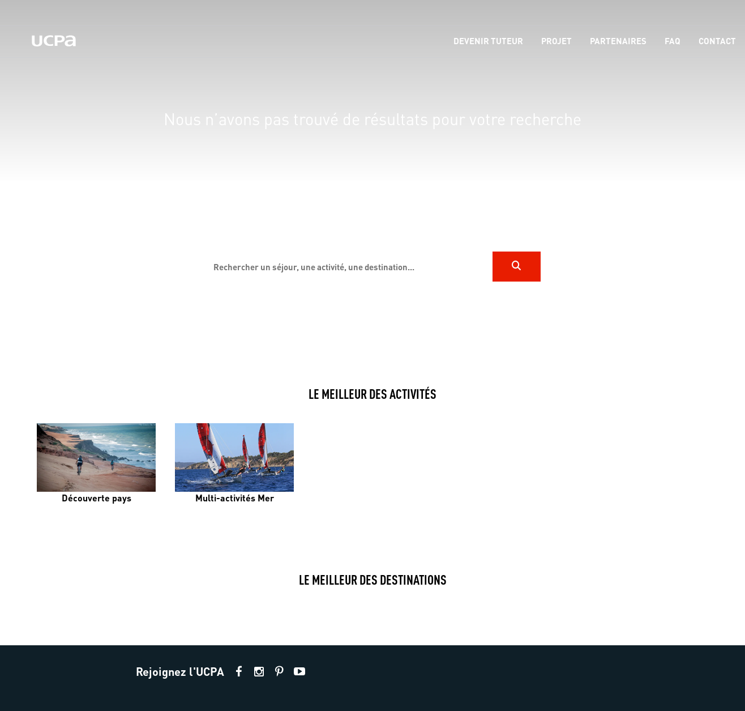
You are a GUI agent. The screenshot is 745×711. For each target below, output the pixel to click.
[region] (372, 182)
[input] (348, 267)
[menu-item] (488, 41)
